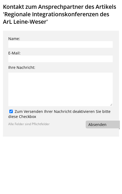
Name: (14, 38)
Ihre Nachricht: (21, 67)
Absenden (97, 124)
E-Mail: (14, 53)
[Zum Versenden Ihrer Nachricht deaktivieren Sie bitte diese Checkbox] (11, 111)
